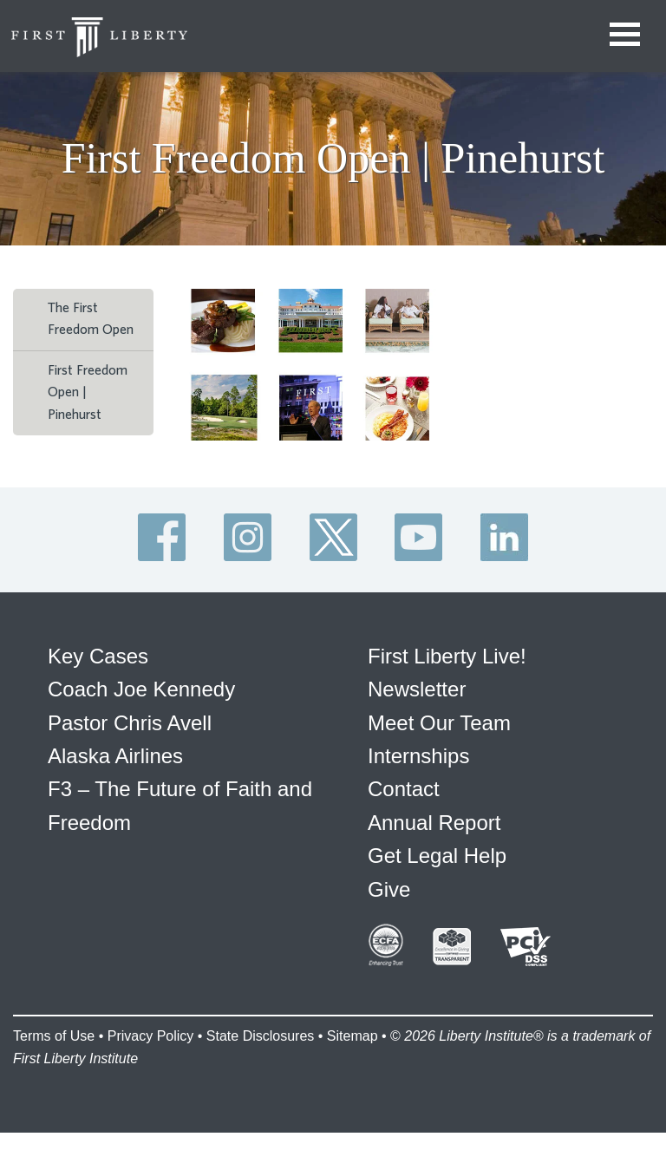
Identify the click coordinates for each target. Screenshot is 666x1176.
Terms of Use (54, 1036)
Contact (404, 788)
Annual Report (434, 822)
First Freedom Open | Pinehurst (87, 392)
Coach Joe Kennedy (141, 689)
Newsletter (417, 689)
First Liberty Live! (447, 656)
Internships (418, 756)
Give (389, 889)
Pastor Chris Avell (130, 723)
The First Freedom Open (91, 319)
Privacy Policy (151, 1036)
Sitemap (352, 1036)
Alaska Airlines (115, 756)
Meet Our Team (439, 723)
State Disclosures (260, 1036)
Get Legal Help (437, 855)
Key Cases (98, 656)
